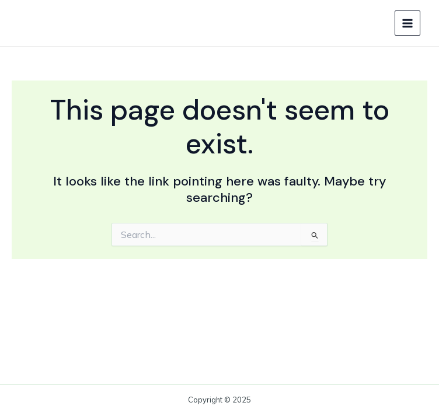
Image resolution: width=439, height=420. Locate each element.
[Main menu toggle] (407, 23)
